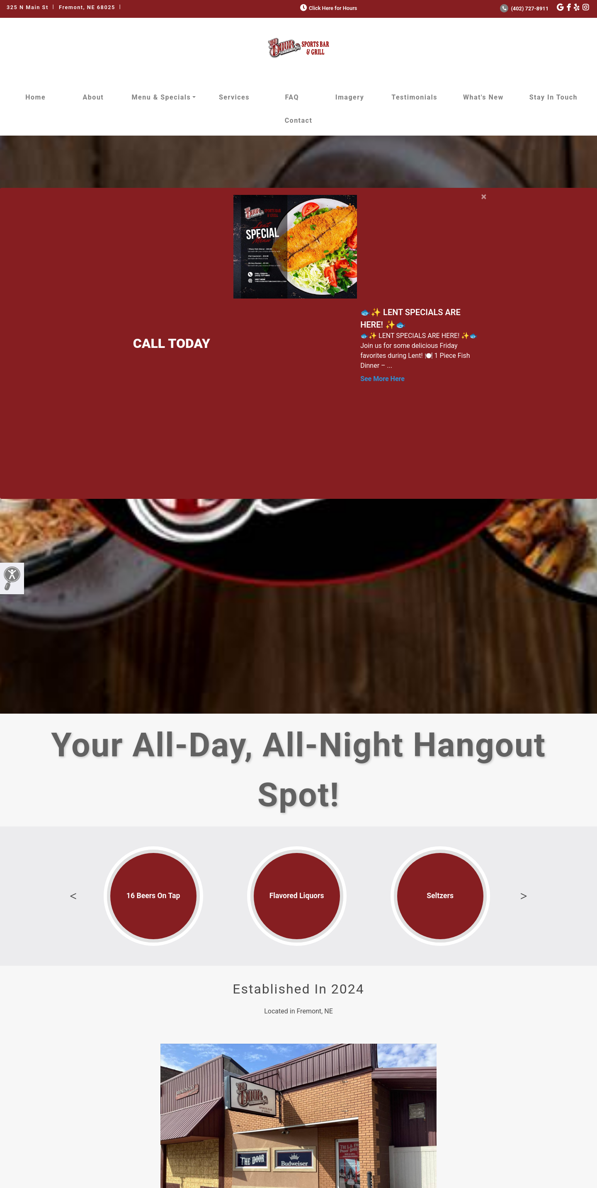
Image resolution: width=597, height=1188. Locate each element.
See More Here (382, 379)
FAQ (292, 97)
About (93, 97)
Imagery (349, 97)
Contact (299, 120)
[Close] (483, 195)
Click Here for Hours (327, 8)
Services (234, 97)
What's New (483, 97)
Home (35, 97)
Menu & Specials (161, 97)
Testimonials (414, 97)
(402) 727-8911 (524, 8)
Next (523, 896)
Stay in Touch (553, 97)
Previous (73, 896)
